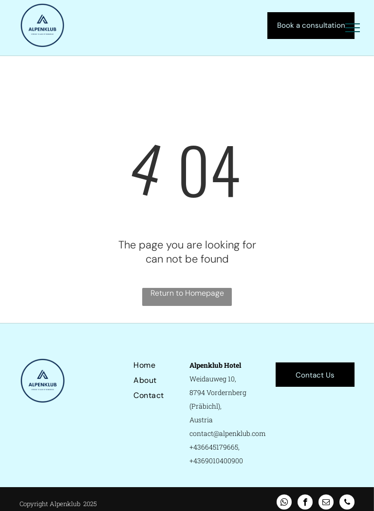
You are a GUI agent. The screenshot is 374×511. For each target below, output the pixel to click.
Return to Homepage (187, 293)
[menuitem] (168, 365)
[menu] (352, 27)
